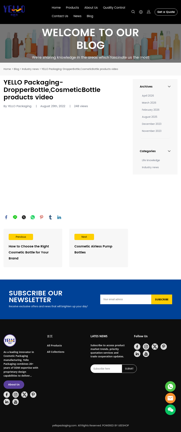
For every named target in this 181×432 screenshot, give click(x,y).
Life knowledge (151, 160)
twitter (24, 217)
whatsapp (32, 217)
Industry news (30, 69)
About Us (91, 7)
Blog (90, 16)
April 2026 (148, 96)
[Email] (125, 299)
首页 (50, 336)
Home (56, 7)
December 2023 (151, 124)
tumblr (50, 217)
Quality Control (114, 7)
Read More (33, 248)
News (77, 16)
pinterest (41, 217)
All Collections (55, 351)
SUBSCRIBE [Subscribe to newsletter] (161, 299)
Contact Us (60, 16)
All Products (54, 345)
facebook (6, 217)
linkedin (59, 217)
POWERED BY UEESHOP (115, 426)
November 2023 (151, 131)
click (90, 43)
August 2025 (149, 117)
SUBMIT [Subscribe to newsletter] (129, 369)
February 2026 (150, 110)
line (15, 217)
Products (72, 7)
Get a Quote (166, 12)
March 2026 (149, 103)
